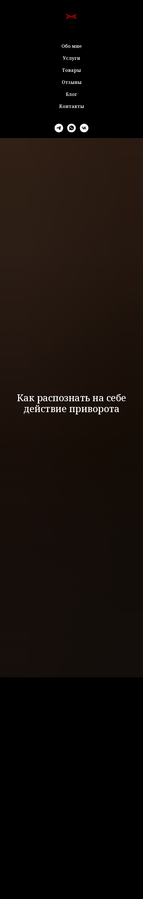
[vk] (84, 128)
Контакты (71, 106)
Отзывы (72, 82)
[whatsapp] (71, 128)
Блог (71, 94)
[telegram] (59, 128)
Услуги (71, 58)
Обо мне (71, 46)
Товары (71, 70)
